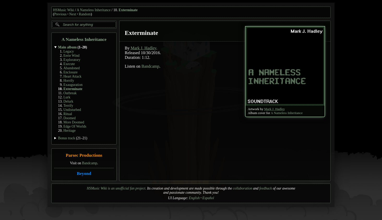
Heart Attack (72, 76)
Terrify (68, 106)
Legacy (68, 51)
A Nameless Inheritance (94, 10)
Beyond (84, 173)
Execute (69, 64)
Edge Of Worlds (74, 126)
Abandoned (71, 68)
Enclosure (70, 72)
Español (208, 198)
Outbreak (70, 93)
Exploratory (71, 60)
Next (72, 14)
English (194, 198)
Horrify (68, 81)
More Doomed (73, 122)
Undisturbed (72, 110)
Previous (60, 14)
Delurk (68, 101)
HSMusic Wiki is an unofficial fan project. (116, 188)
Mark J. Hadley (274, 109)
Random (85, 14)
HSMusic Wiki (63, 10)
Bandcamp (89, 163)
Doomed (69, 118)
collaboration (242, 188)
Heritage (69, 131)
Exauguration (72, 85)
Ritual (67, 114)
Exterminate (128, 10)
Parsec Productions (84, 155)
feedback (265, 188)
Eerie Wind (71, 56)
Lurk (66, 97)
